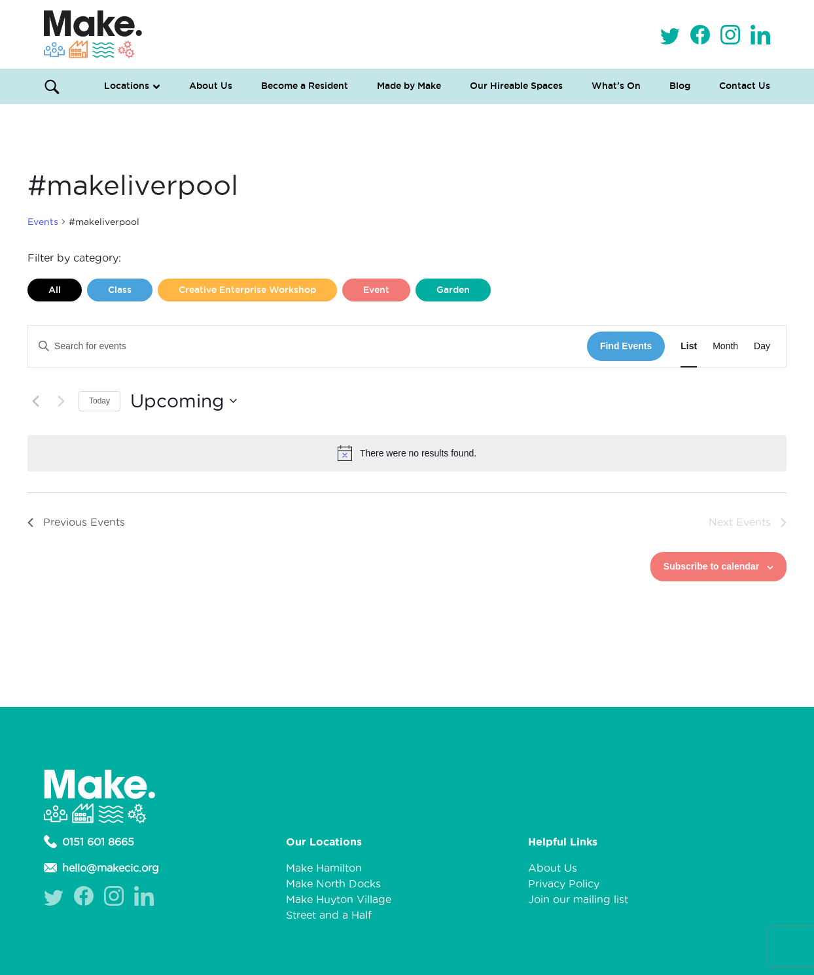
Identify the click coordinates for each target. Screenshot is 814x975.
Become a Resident (304, 85)
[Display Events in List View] (689, 346)
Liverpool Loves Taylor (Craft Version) (603, 289)
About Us (210, 85)
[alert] (407, 453)
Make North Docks (333, 883)
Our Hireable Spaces (516, 85)
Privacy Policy (563, 883)
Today (99, 400)
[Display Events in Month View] (725, 346)
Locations (126, 85)
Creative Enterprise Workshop (247, 289)
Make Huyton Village (338, 899)
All (54, 289)
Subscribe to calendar (711, 566)
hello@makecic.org (101, 867)
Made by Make (409, 85)
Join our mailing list (578, 899)
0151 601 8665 (89, 841)
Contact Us (744, 85)
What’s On (616, 85)
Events (42, 221)
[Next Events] (61, 401)
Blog (679, 85)
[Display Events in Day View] (762, 346)
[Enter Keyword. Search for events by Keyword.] (307, 346)
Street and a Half (329, 915)
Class (120, 289)
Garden (453, 289)
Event (376, 289)
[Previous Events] (35, 401)
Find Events (626, 346)
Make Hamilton (324, 868)
